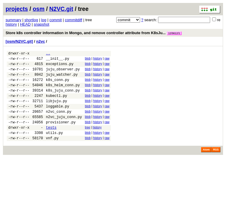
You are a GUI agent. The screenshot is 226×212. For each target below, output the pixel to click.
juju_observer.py (63, 72)
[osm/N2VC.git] (19, 41)
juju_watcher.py (62, 78)
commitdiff (73, 20)
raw (106, 59)
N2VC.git (61, 9)
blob (88, 59)
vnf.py (52, 152)
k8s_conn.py (57, 84)
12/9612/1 (174, 33)
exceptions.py (60, 66)
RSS (216, 164)
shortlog (31, 20)
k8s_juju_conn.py (63, 97)
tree (87, 139)
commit (55, 20)
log (43, 20)
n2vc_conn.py (58, 122)
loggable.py (57, 115)
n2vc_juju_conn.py (64, 128)
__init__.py (57, 60)
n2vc (40, 41)
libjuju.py (56, 109)
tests (51, 140)
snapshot (41, 24)
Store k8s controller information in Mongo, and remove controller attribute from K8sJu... (94, 33)
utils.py (54, 146)
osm (38, 9)
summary (13, 20)
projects (17, 9)
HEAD (25, 24)
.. (48, 54)
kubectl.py (56, 103)
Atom (206, 164)
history (11, 24)
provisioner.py (61, 134)
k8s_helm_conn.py (63, 91)
